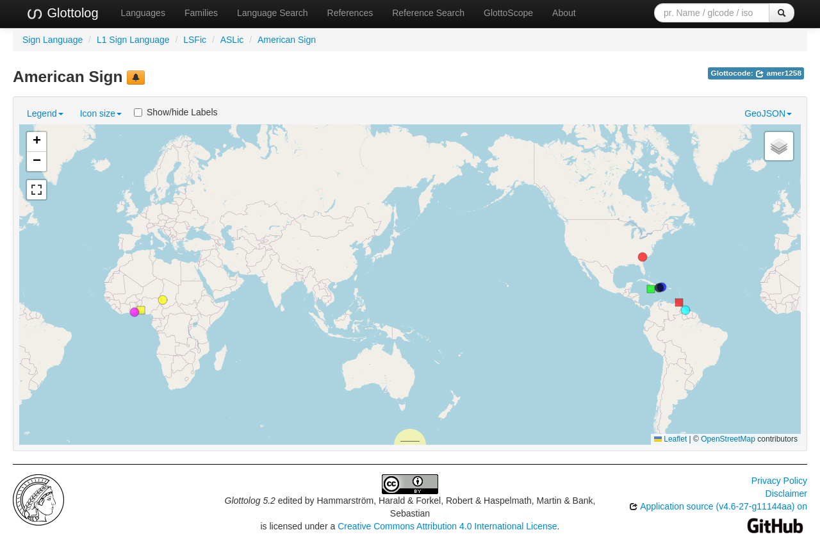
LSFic (194, 40)
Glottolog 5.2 (250, 500)
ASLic (232, 40)
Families (201, 13)
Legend (45, 113)
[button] (642, 257)
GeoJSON (768, 113)
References (350, 13)
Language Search (272, 13)
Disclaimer (786, 493)
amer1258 (778, 73)
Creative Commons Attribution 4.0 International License (447, 526)
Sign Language (52, 40)
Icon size (101, 113)
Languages (143, 13)
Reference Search (428, 13)
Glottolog (62, 13)
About (564, 13)
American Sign (287, 40)
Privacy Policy (779, 481)
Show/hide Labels (176, 112)
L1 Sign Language (133, 40)
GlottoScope (508, 13)
